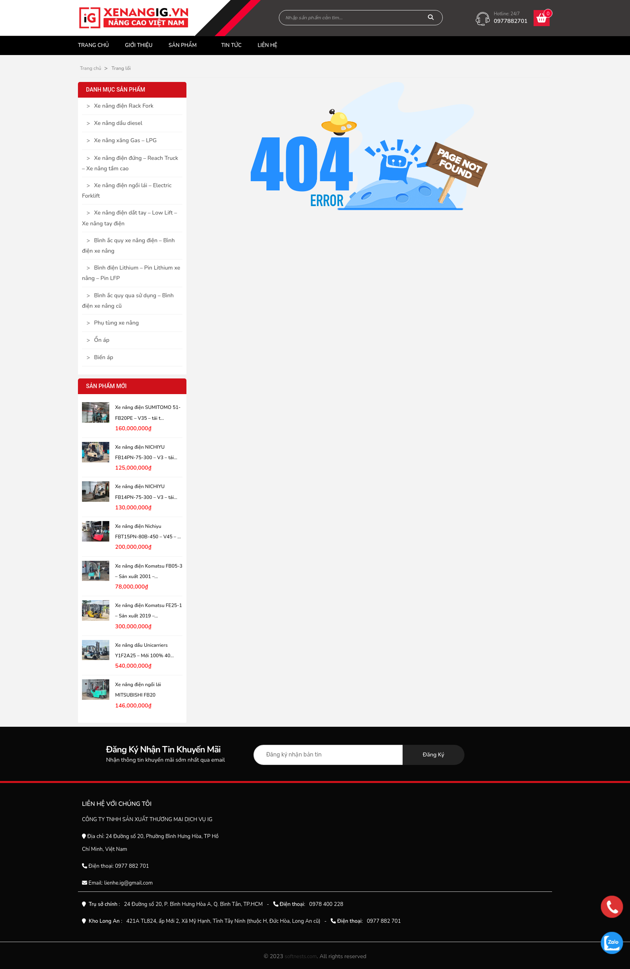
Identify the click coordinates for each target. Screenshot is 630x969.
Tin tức (231, 45)
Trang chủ (93, 45)
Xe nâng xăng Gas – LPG (125, 140)
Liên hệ (267, 45)
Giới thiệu (139, 45)
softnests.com (300, 956)
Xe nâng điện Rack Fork (123, 106)
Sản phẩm (183, 45)
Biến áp (103, 357)
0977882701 (511, 21)
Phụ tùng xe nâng (116, 323)
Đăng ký (433, 754)
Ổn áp (101, 340)
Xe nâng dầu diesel (118, 123)
